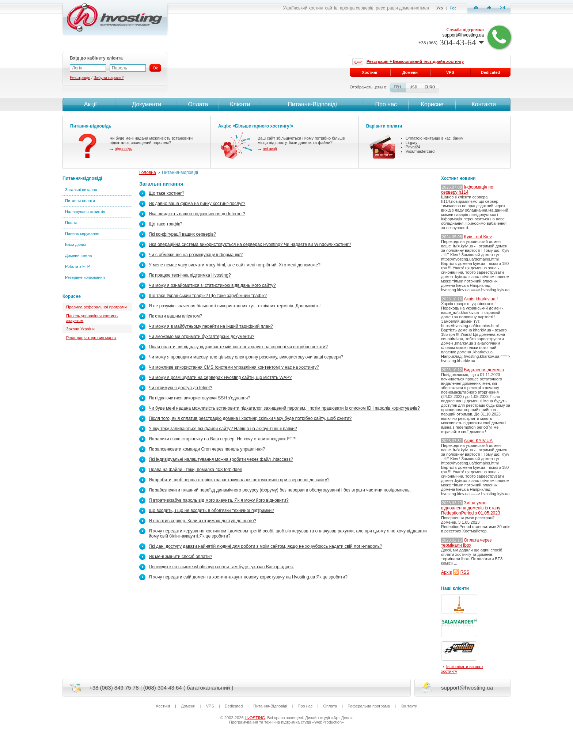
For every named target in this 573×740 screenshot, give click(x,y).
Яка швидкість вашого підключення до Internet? (197, 213)
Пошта (71, 222)
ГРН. (398, 87)
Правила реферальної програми (96, 307)
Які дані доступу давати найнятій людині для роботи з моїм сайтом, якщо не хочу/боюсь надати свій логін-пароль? (265, 546)
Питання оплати (80, 200)
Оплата (198, 104)
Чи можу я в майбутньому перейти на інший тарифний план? (211, 326)
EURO (430, 87)
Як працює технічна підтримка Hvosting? (190, 275)
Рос (453, 8)
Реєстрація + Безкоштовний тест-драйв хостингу (415, 61)
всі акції (270, 149)
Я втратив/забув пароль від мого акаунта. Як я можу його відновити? (219, 500)
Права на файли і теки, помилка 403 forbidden (195, 469)
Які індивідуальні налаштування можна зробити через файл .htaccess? (221, 459)
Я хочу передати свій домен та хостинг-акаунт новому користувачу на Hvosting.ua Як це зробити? (248, 577)
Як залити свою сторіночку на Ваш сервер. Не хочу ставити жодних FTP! (222, 438)
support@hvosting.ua (463, 35)
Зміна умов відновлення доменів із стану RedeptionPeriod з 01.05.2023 (470, 508)
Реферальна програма (369, 706)
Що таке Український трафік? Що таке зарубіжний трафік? (208, 295)
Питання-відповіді (82, 178)
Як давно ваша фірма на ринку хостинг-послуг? (197, 203)
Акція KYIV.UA (478, 440)
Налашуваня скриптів (85, 211)
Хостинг (369, 72)
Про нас (386, 104)
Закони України (80, 329)
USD (413, 87)
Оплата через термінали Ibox (466, 543)
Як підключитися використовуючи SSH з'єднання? (199, 398)
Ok (155, 68)
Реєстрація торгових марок (91, 337)
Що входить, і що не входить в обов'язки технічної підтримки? (211, 510)
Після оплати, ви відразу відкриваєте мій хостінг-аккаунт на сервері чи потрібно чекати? (238, 346)
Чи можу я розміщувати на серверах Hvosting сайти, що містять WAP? (220, 377)
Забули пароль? (109, 77)
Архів (446, 572)
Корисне (432, 104)
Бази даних (75, 244)
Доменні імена (78, 255)
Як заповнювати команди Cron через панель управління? (207, 449)
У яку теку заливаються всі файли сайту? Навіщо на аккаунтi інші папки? (223, 428)
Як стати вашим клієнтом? (175, 316)
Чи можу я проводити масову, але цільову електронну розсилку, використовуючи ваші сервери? (246, 357)
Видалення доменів (484, 369)
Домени (410, 72)
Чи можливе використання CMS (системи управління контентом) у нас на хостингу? (234, 367)
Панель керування (82, 233)
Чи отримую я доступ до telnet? (180, 387)
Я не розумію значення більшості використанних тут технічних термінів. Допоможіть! (234, 305)
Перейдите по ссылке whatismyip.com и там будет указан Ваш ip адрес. (221, 566)
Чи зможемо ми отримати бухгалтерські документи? (201, 336)
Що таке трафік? (165, 224)
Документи (146, 104)
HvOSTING (255, 718)
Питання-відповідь (90, 126)
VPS (450, 72)
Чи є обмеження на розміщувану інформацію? (196, 254)
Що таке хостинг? (166, 193)
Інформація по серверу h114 (467, 190)
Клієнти (240, 104)
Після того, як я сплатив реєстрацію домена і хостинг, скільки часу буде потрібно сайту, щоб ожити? (250, 418)
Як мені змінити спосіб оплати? (180, 556)
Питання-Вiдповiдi (312, 104)
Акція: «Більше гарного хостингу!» (255, 126)
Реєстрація (80, 77)
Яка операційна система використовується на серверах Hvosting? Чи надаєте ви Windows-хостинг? (250, 244)
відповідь (123, 149)
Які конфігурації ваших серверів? (182, 234)
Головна (147, 172)
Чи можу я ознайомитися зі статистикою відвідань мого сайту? (212, 285)
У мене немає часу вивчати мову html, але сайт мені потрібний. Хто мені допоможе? (234, 264)
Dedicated (490, 72)
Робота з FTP (77, 266)
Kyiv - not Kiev (478, 236)
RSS (465, 572)
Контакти (483, 104)
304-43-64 (451, 42)
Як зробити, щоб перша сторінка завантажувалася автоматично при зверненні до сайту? (239, 479)
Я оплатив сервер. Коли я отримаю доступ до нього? (202, 520)
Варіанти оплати (384, 126)
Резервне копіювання (85, 277)
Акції (89, 104)
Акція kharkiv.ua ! (481, 298)
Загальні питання (81, 189)
